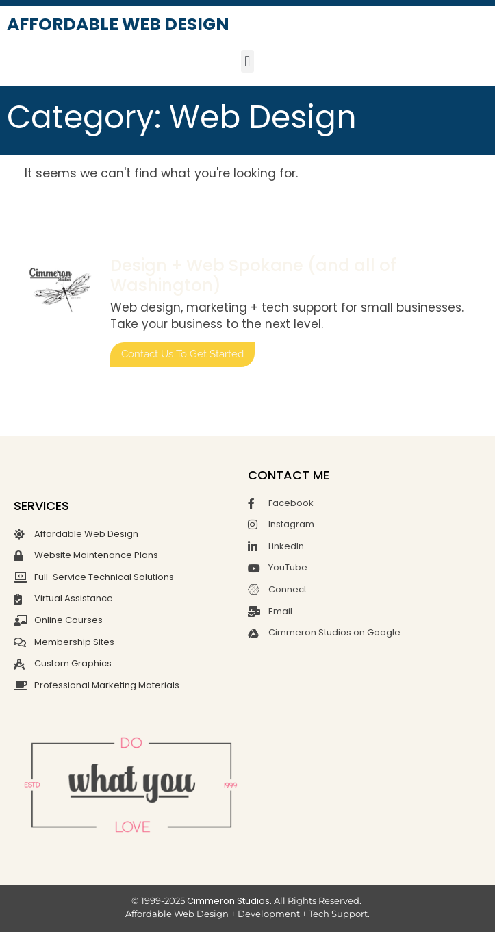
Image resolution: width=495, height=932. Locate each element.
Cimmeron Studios (228, 900)
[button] (247, 61)
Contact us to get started (182, 354)
